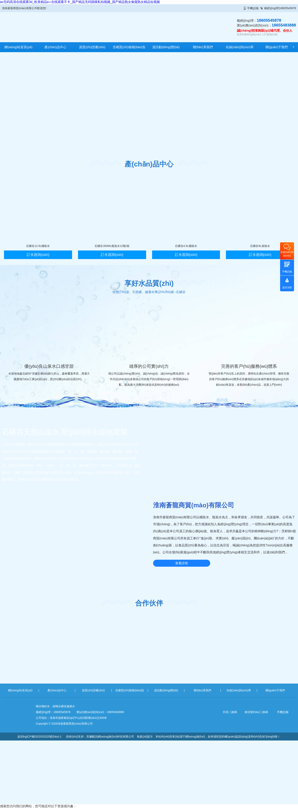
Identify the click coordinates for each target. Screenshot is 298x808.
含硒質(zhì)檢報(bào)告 (129, 47)
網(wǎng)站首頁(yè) (18, 47)
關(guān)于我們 (276, 47)
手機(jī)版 (253, 8)
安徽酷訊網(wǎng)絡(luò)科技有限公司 (110, 736)
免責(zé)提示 (145, 736)
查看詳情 (181, 563)
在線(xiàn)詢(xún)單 (240, 47)
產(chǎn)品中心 (55, 47)
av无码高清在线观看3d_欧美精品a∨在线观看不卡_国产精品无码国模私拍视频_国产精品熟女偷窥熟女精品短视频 (80, 2)
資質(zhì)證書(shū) (92, 47)
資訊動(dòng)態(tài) (166, 47)
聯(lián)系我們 (203, 47)
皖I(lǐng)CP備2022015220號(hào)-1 (39, 736)
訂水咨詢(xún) (38, 255)
